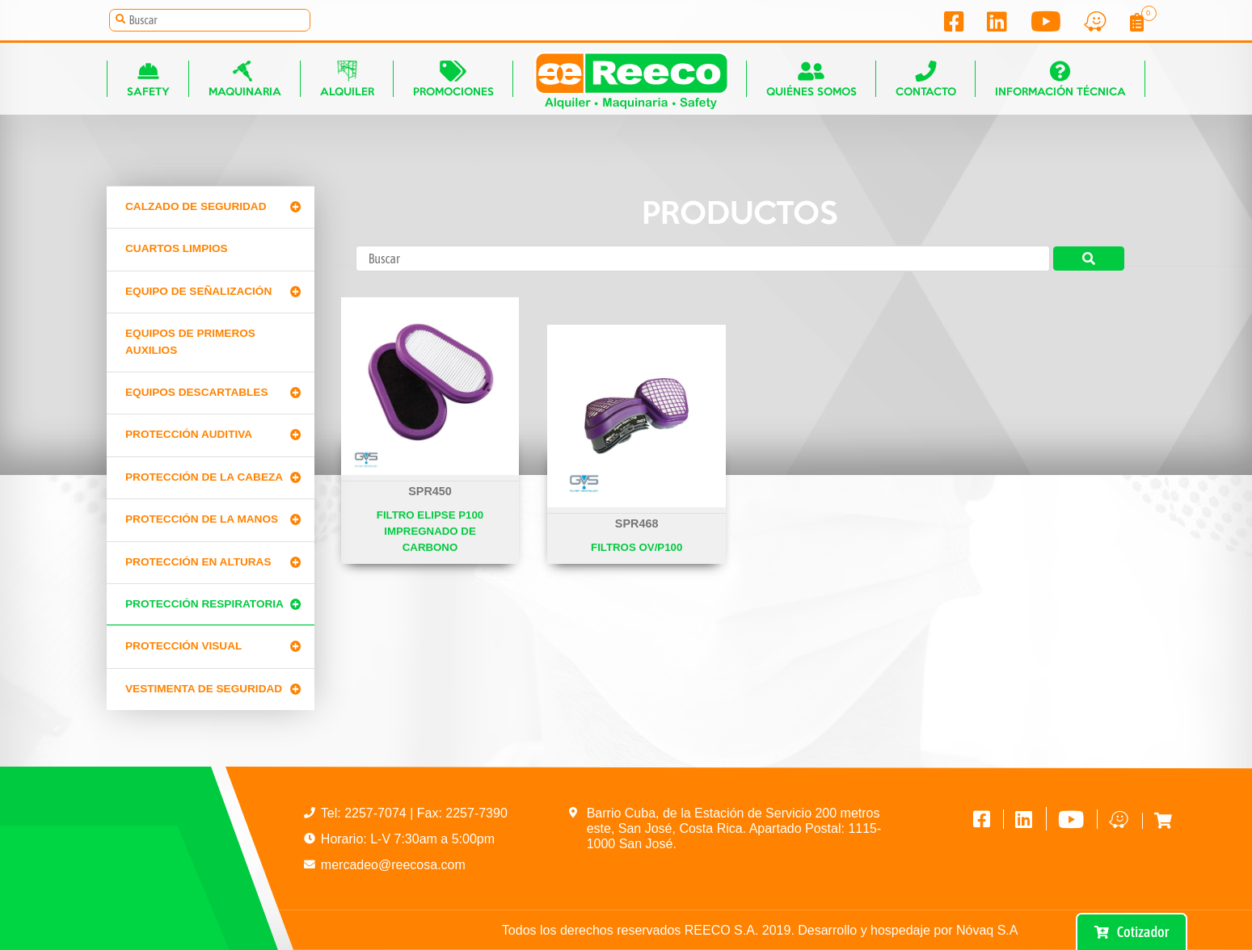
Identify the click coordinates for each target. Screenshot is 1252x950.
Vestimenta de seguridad (203, 689)
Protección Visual (183, 646)
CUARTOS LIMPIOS (176, 248)
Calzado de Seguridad (195, 206)
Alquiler (347, 79)
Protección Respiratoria (204, 604)
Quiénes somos (811, 79)
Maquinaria (245, 79)
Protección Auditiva (188, 434)
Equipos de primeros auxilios (190, 341)
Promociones (453, 79)
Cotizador (1131, 931)
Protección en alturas (198, 562)
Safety (148, 79)
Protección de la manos (201, 519)
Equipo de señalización (198, 291)
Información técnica (1060, 79)
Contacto (926, 79)
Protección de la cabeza (204, 477)
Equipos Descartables (196, 392)
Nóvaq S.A (987, 930)
